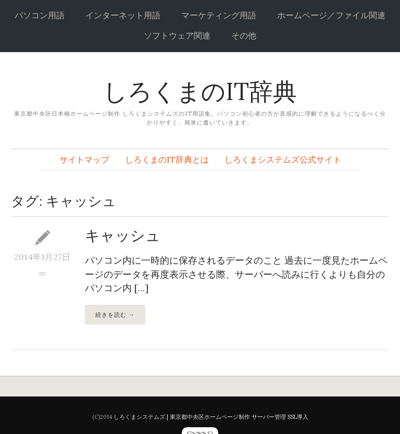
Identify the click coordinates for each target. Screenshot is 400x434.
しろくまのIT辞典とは (167, 159)
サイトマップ (84, 159)
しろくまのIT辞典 (200, 91)
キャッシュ (122, 235)
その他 (243, 35)
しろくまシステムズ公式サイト (282, 159)
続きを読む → (115, 314)
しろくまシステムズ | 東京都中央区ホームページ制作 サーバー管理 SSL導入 (211, 416)
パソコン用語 (40, 15)
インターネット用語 (122, 15)
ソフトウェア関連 (177, 35)
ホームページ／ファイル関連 (331, 15)
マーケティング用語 (218, 15)
